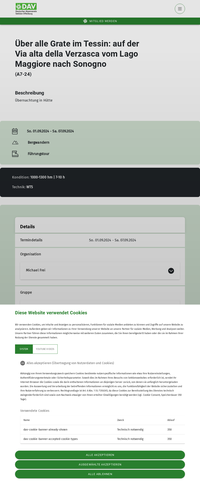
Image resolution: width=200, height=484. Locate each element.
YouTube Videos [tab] (45, 349)
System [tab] (24, 349)
